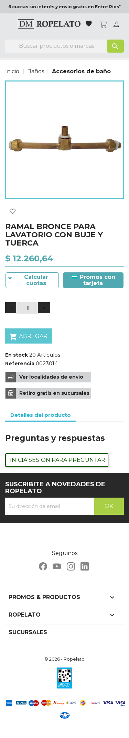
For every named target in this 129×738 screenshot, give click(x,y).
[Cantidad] (27, 308)
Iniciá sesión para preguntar (57, 460)
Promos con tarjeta (93, 280)
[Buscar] (64, 46)
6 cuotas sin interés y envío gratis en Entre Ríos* (64, 6)
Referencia (19, 363)
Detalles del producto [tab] (40, 415)
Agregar (28, 337)
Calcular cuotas (36, 280)
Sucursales (28, 632)
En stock (16, 355)
